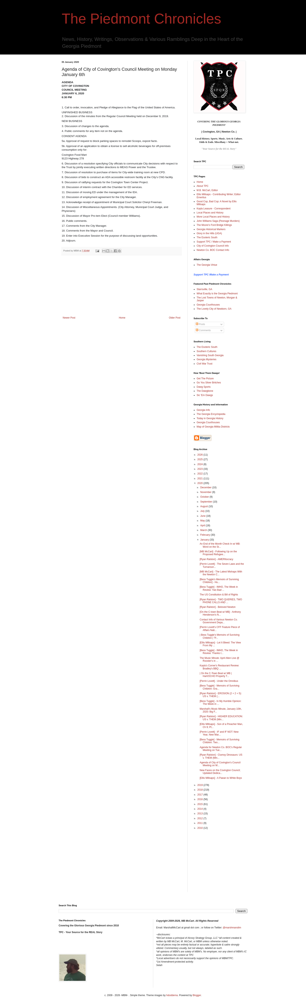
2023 (200, 469)
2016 (200, 799)
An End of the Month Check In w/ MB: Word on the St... (220, 545)
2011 (200, 823)
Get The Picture (205, 378)
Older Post (174, 317)
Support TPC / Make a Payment (214, 241)
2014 (200, 808)
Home (122, 317)
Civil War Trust (204, 363)
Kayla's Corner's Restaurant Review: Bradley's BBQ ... (219, 667)
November (206, 492)
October (205, 496)
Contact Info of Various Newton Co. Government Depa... (219, 621)
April (203, 525)
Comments (203, 330)
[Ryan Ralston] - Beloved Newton (218, 607)
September (206, 501)
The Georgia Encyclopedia (211, 414)
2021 (200, 478)
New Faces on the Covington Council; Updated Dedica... (220, 772)
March (204, 530)
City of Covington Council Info (213, 245)
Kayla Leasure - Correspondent (214, 208)
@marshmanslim (232, 927)
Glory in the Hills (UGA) (209, 233)
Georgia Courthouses (208, 304)
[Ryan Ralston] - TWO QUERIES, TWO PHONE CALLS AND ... (221, 601)
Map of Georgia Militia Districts (213, 426)
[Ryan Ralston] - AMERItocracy (216, 559)
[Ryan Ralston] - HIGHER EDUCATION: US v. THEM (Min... (221, 718)
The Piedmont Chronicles (141, 19)
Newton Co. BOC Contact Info (213, 250)
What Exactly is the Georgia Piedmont (217, 293)
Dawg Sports (204, 386)
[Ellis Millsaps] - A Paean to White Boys (221, 778)
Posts (200, 324)
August (204, 506)
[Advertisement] (121, 285)
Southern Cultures (206, 351)
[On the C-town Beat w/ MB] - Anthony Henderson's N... (220, 613)
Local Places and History (210, 212)
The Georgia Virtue (207, 264)
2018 (200, 789)
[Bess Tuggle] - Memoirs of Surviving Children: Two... (219, 741)
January (205, 539)
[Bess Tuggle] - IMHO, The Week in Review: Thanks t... (219, 652)
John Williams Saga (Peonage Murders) (218, 221)
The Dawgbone (205, 390)
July (202, 511)
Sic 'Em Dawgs (205, 395)
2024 (200, 464)
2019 (200, 785)
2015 (200, 804)
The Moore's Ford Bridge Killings (214, 225)
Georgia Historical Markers (211, 229)
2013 (200, 813)
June (203, 516)
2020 (200, 483)
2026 (200, 454)
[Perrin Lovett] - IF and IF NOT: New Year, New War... (219, 733)
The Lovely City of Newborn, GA (214, 308)
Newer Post (69, 317)
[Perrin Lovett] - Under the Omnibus (219, 681)
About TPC (202, 186)
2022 (200, 473)
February (205, 534)
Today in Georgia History (210, 418)
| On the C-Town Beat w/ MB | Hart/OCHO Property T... (216, 675)
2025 (200, 459)
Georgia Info (203, 410)
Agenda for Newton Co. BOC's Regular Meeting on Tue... (221, 749)
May (203, 520)
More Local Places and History (213, 216)
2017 (200, 794)
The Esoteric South (207, 237)
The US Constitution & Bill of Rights (219, 594)
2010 (200, 828)
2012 (200, 818)
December (206, 487)
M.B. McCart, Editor (207, 190)
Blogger (197, 995)
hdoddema (172, 995)
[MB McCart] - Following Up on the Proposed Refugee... (218, 553)
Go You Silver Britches (209, 382)
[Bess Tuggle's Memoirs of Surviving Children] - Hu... (219, 581)
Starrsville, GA (204, 289)
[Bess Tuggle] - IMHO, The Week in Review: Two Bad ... (219, 588)
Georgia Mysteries (206, 359)
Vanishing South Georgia (210, 355)
